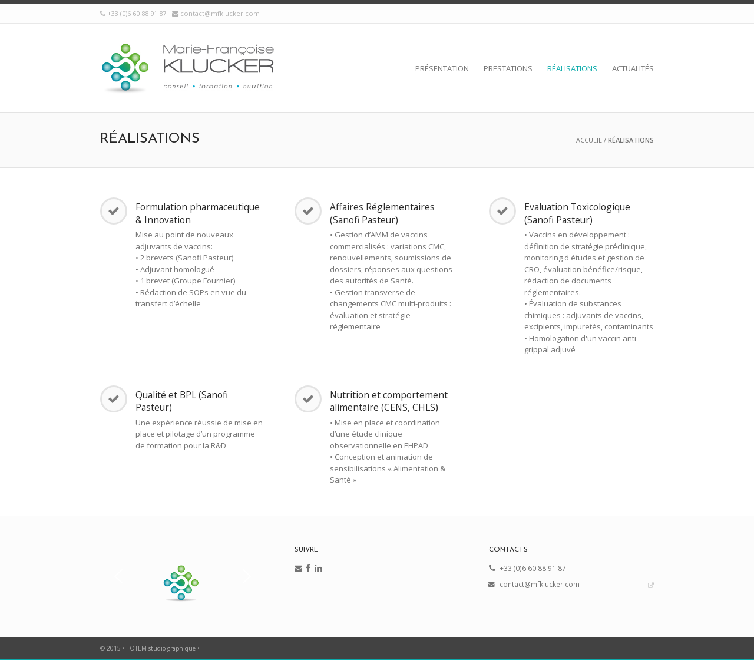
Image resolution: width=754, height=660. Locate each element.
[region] (182, 577)
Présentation (442, 68)
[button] (118, 576)
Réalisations (572, 68)
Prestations (508, 68)
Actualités (633, 68)
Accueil (589, 140)
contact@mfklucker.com (220, 13)
